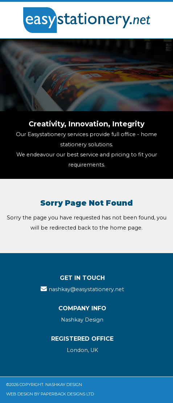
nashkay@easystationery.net (86, 289)
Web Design (19, 393)
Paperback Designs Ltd (67, 393)
